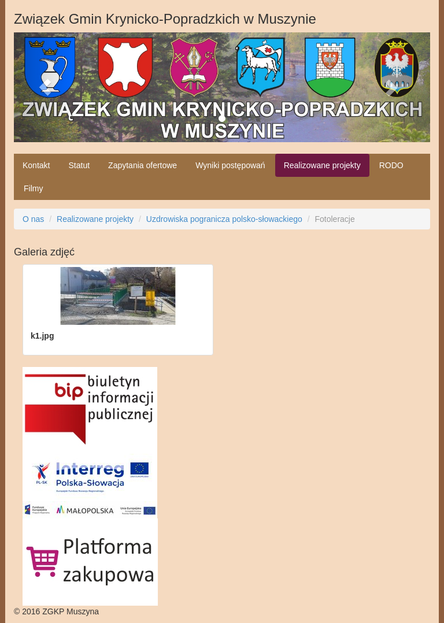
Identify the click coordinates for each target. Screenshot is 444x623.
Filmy (33, 188)
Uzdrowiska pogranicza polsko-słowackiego (224, 219)
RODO (391, 165)
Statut (79, 165)
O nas (33, 219)
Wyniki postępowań (230, 165)
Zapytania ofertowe (142, 165)
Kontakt (36, 165)
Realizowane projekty (322, 165)
